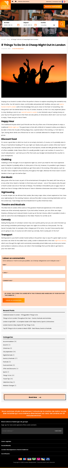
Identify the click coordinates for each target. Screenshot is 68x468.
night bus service (60, 240)
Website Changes (8, 385)
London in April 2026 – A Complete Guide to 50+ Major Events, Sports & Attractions (28, 322)
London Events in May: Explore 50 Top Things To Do (19, 325)
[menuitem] (64, 2)
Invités (43, 23)
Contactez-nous (57, 1)
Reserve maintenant (52, 6)
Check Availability (61, 24)
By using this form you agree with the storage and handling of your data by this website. (35, 294)
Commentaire (8, 280)
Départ (26, 23)
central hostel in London (29, 112)
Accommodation (8, 341)
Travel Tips (6, 379)
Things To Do (7, 375)
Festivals (5, 362)
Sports (5, 372)
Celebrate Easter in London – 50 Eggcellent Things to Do (20, 315)
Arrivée (6, 23)
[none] (64, 2)
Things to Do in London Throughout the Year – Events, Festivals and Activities (27, 318)
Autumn (5, 345)
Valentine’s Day (8, 382)
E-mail (5, 272)
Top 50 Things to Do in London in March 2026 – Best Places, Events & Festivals (27, 328)
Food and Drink (7, 365)
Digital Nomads (7, 355)
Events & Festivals (8, 358)
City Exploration (8, 352)
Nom (5, 264)
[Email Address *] (32, 431)
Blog (8, 39)
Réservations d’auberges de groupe (14, 422)
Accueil (3, 39)
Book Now (33, 397)
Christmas (6, 348)
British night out (13, 127)
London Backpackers (30, 462)
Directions (48, 1)
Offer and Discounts (9, 368)
